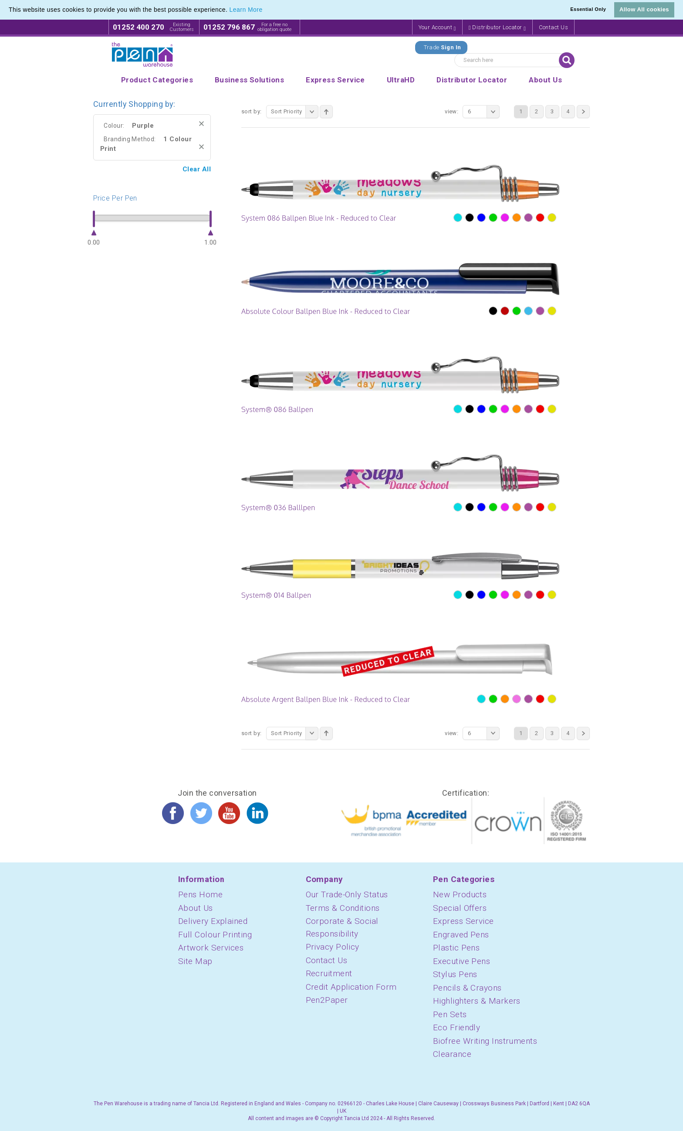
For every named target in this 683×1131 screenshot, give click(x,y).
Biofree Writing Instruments (485, 1041)
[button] (265, 10)
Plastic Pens (456, 948)
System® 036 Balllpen (278, 507)
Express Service (463, 921)
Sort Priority (294, 111)
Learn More (246, 9)
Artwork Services (210, 948)
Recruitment (329, 973)
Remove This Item (201, 123)
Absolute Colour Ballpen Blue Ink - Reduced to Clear (325, 311)
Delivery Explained (212, 921)
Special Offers (460, 908)
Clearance (452, 1054)
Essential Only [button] (588, 9)
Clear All (197, 169)
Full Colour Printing (215, 935)
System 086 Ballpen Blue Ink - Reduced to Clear (318, 218)
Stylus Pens (455, 974)
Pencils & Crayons (467, 988)
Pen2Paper (327, 1000)
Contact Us (553, 27)
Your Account (437, 27)
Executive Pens (461, 961)
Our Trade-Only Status (347, 894)
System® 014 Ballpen (276, 595)
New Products (460, 894)
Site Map (195, 961)
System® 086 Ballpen (277, 409)
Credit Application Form (351, 987)
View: (451, 111)
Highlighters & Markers (477, 1001)
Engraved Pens (461, 935)
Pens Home (200, 894)
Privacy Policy (332, 947)
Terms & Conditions (343, 908)
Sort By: (251, 111)
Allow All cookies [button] (644, 9)
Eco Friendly (456, 1027)
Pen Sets (450, 1014)
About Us (195, 908)
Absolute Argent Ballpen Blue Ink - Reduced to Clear (325, 699)
